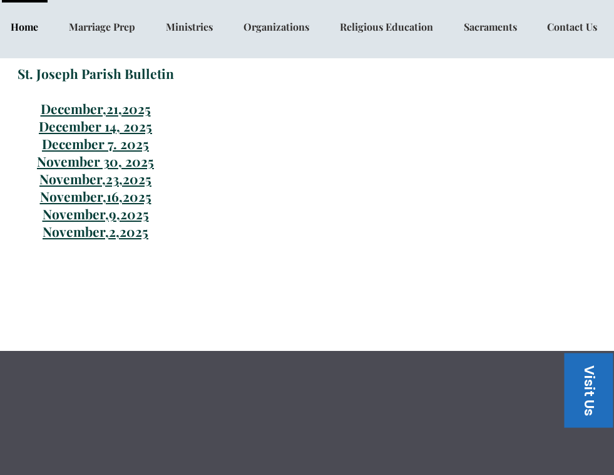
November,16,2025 (95, 196)
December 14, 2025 (95, 126)
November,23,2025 (95, 178)
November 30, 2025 (95, 161)
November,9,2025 (96, 213)
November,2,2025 (95, 231)
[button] (588, 390)
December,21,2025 (96, 108)
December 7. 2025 (95, 143)
